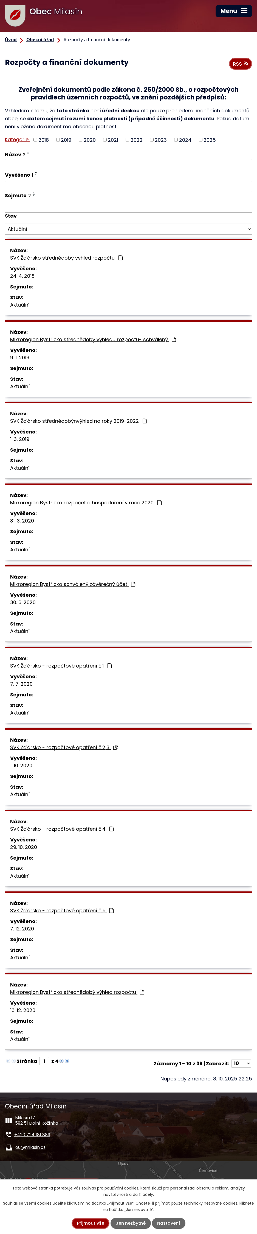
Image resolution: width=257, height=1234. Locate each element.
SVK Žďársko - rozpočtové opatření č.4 (62, 829)
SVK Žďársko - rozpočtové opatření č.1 (61, 665)
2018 (43, 139)
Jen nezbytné (131, 1223)
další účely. (143, 1194)
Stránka (26, 1061)
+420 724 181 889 (32, 1135)
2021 (113, 139)
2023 (161, 139)
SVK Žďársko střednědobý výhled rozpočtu (66, 257)
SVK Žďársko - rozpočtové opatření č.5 (62, 910)
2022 (137, 139)
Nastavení (168, 1223)
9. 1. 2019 (19, 357)
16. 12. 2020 (22, 1010)
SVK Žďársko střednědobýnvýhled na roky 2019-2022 (78, 421)
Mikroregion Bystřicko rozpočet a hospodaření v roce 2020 (86, 502)
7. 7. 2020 (21, 683)
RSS (240, 63)
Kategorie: (17, 139)
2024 (185, 139)
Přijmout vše (90, 1223)
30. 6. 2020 (23, 602)
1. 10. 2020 (21, 765)
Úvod (11, 40)
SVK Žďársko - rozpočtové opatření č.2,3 (64, 747)
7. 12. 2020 (22, 928)
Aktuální (20, 304)
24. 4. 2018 (22, 276)
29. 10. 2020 (23, 847)
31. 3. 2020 (22, 520)
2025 (210, 139)
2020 (90, 139)
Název (15, 154)
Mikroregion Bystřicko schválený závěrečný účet (72, 584)
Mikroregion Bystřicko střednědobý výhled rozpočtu (77, 992)
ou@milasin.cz (30, 1147)
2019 (66, 139)
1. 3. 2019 (19, 439)
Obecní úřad (40, 40)
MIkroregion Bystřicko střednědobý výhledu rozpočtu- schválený (93, 339)
